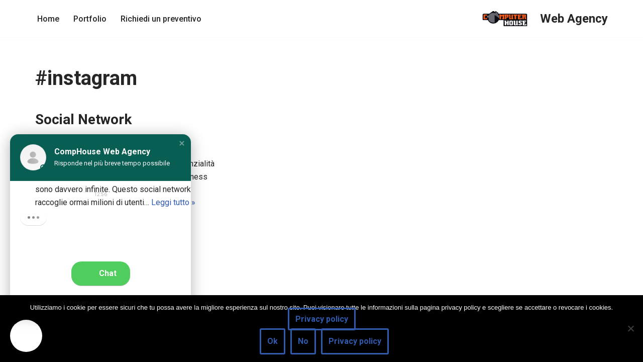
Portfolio (89, 19)
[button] (182, 143)
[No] (630, 328)
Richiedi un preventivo (161, 19)
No (303, 341)
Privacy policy (321, 319)
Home (48, 19)
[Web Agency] (541, 18)
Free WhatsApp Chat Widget (100, 303)
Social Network (83, 119)
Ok (272, 341)
